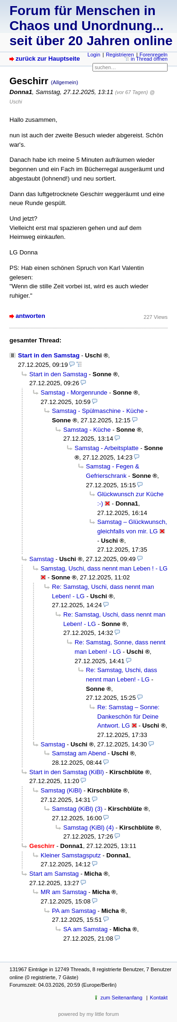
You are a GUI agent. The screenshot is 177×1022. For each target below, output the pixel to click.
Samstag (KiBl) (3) (77, 808)
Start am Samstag (54, 873)
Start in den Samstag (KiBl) (66, 772)
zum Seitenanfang (122, 997)
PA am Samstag (74, 910)
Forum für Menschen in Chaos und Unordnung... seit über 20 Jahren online (90, 25)
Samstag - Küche (87, 429)
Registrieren (120, 54)
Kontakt (159, 997)
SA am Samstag (85, 929)
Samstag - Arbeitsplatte (107, 448)
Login (93, 54)
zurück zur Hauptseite (48, 58)
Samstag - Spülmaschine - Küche (98, 410)
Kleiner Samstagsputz (71, 855)
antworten (30, 315)
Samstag (41, 558)
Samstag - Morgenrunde (74, 392)
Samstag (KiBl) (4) (88, 827)
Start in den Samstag (48, 355)
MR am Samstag (64, 891)
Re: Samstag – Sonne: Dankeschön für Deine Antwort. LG (128, 716)
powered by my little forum (88, 1014)
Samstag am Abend (79, 753)
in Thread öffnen (149, 59)
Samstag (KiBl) (61, 790)
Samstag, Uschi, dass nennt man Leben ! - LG (104, 568)
